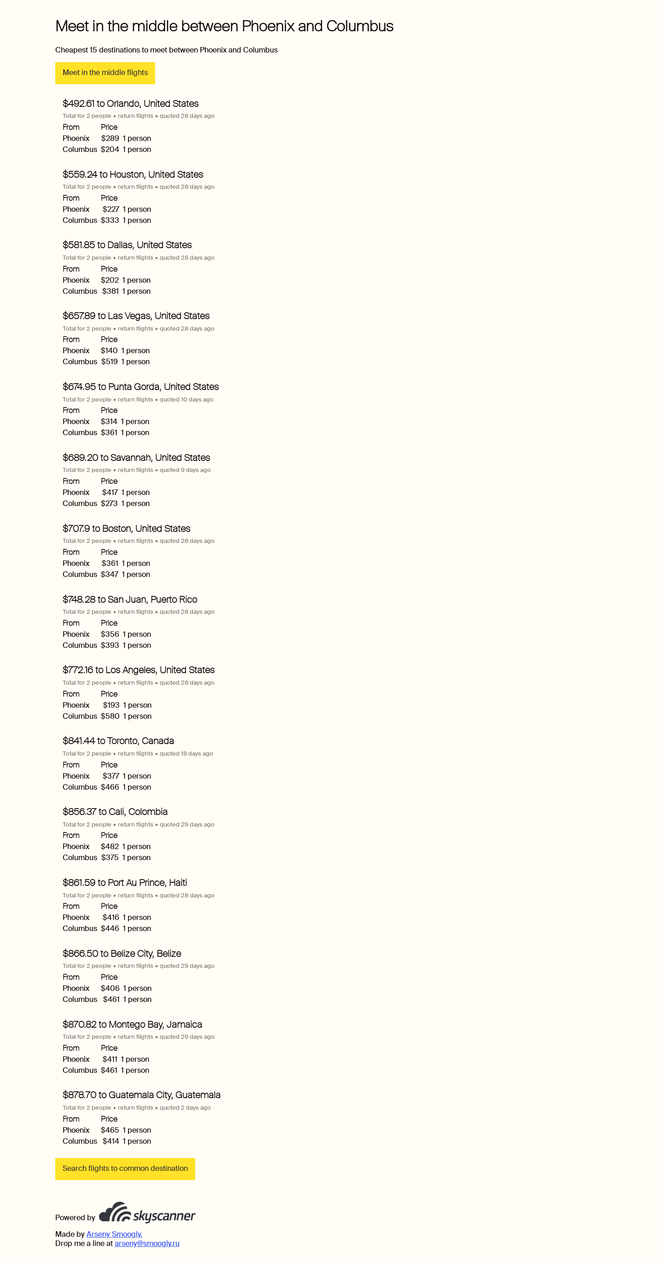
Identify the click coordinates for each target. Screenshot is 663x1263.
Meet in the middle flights (105, 72)
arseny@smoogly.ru (147, 1243)
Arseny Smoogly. (114, 1234)
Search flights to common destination (125, 1168)
